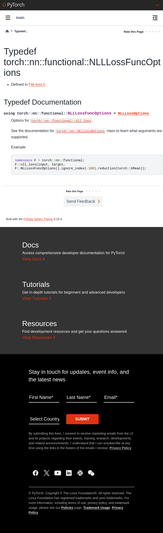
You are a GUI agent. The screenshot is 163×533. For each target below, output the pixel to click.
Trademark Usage (96, 507)
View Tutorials (35, 298)
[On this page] (155, 18)
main (20, 18)
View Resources (37, 337)
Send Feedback (80, 201)
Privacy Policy (120, 448)
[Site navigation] (8, 18)
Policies (67, 507)
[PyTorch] (13, 5)
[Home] (7, 31)
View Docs (32, 259)
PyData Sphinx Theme (38, 219)
